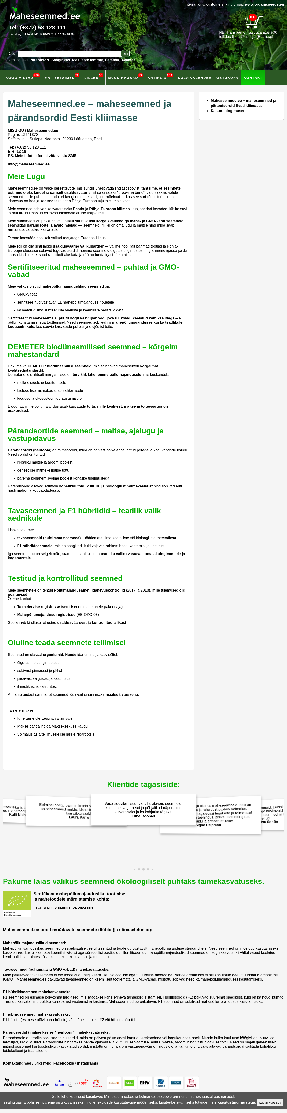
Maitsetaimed (62, 76)
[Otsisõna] (70, 54)
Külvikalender (195, 78)
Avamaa (128, 60)
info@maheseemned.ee (29, 164)
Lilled (93, 76)
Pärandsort (39, 60)
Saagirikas (60, 60)
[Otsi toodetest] (125, 54)
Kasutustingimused (228, 111)
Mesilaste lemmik (87, 60)
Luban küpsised (270, 1102)
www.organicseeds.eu (264, 4)
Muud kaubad (125, 76)
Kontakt (253, 78)
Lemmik (112, 60)
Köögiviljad (23, 76)
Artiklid (160, 76)
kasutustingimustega (236, 1102)
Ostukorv (227, 78)
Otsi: (13, 53)
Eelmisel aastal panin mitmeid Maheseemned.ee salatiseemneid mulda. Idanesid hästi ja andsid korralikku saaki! (77, 811)
